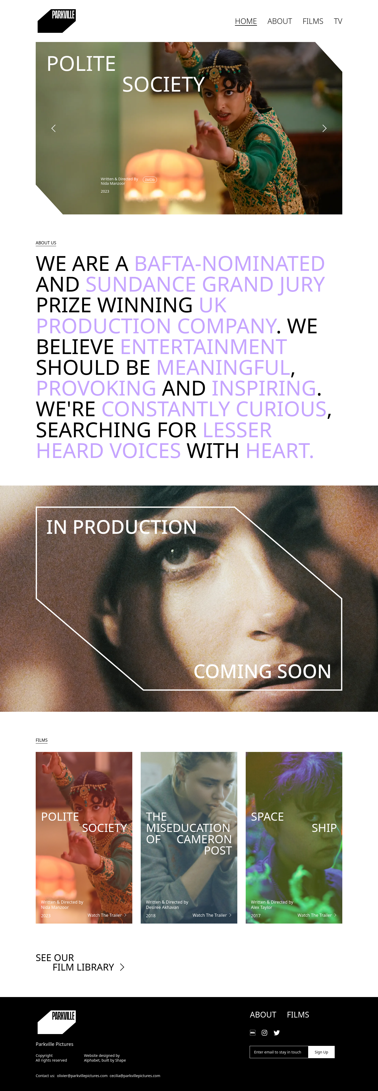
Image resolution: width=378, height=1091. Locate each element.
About (279, 21)
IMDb (150, 179)
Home (246, 21)
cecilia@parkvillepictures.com (135, 1075)
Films (313, 21)
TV (338, 21)
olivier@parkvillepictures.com (82, 1075)
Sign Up (321, 1052)
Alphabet (91, 1060)
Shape (120, 1060)
